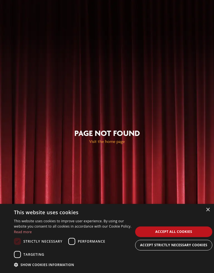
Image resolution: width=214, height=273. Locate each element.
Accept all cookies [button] (173, 231)
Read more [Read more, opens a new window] (23, 232)
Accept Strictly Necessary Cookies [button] (173, 245)
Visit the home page (107, 141)
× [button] (208, 210)
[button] (73, 265)
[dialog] (107, 238)
